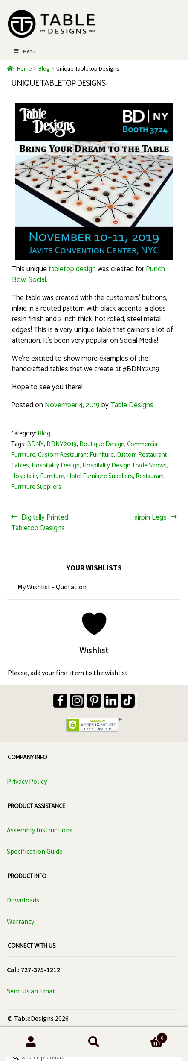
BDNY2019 (61, 444)
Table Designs (131, 405)
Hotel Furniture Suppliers (100, 476)
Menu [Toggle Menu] (24, 51)
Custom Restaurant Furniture (76, 455)
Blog (44, 68)
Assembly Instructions (39, 830)
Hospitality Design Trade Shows (124, 466)
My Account (31, 1042)
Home (24, 68)
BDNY (35, 444)
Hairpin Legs (148, 517)
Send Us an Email (31, 991)
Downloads (23, 900)
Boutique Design (101, 444)
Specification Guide (35, 851)
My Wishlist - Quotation (52, 586)
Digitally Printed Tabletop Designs (39, 522)
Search (94, 1042)
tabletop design (72, 269)
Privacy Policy (27, 781)
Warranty (20, 921)
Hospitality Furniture (37, 476)
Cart (146, 1037)
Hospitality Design (56, 466)
